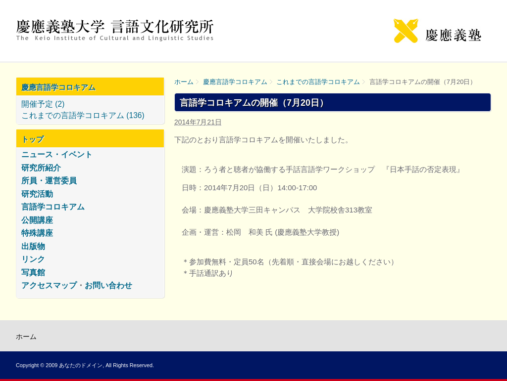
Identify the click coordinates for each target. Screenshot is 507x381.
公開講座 (37, 220)
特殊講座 (37, 233)
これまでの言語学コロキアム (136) (83, 115)
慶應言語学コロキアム (235, 81)
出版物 (33, 246)
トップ (32, 139)
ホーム (184, 81)
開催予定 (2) (42, 104)
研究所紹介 (41, 168)
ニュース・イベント (57, 154)
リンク (33, 259)
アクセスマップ (49, 285)
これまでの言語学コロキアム (318, 81)
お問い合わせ (108, 285)
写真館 (33, 272)
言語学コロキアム (53, 207)
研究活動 (37, 194)
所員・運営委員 (49, 180)
